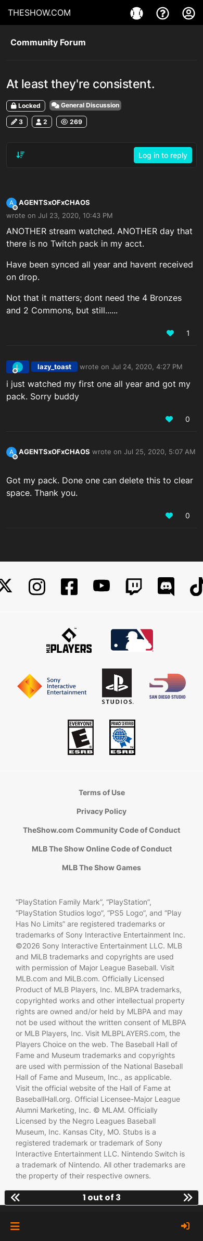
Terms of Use (102, 792)
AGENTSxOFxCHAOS (54, 202)
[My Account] (188, 12)
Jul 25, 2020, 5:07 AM (160, 451)
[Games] (138, 12)
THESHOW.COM (39, 12)
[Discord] (166, 587)
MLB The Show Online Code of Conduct (102, 848)
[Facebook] (69, 587)
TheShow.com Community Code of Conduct (101, 829)
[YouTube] (101, 587)
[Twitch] (133, 587)
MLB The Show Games (101, 867)
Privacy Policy (101, 811)
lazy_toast (54, 366)
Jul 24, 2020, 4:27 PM (147, 366)
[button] (15, 1226)
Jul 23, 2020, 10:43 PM (75, 215)
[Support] (164, 12)
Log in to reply (162, 155)
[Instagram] (37, 587)
